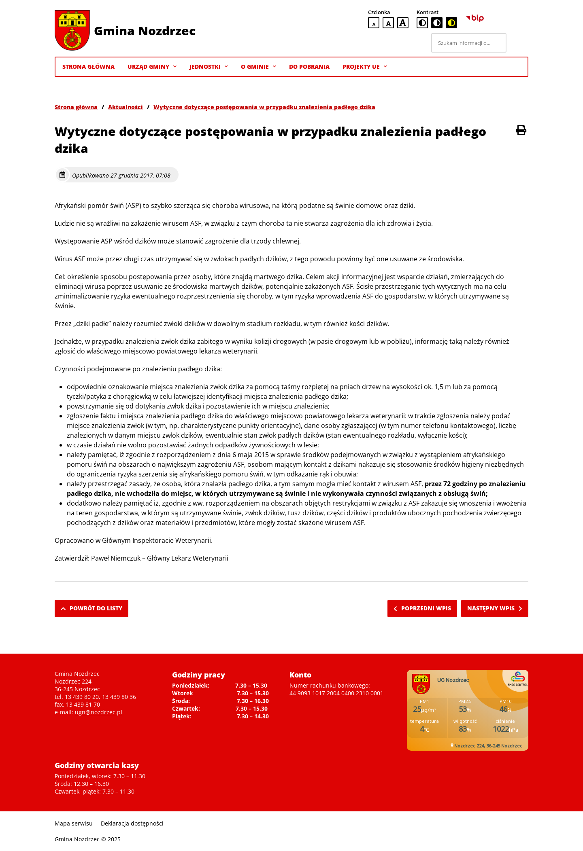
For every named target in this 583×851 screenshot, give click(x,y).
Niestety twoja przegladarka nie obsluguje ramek (467, 710)
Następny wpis (494, 608)
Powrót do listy (91, 608)
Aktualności (125, 107)
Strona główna (76, 107)
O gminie (258, 66)
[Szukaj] (518, 43)
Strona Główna (88, 66)
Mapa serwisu (74, 823)
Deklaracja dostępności (132, 823)
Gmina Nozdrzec (145, 30)
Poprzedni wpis (422, 608)
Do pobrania (309, 66)
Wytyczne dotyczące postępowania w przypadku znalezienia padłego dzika (264, 107)
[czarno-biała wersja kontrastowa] (437, 22)
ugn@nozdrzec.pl (98, 712)
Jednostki (208, 66)
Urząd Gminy (152, 66)
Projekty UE (365, 66)
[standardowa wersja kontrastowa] (422, 22)
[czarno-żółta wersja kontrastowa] (451, 22)
